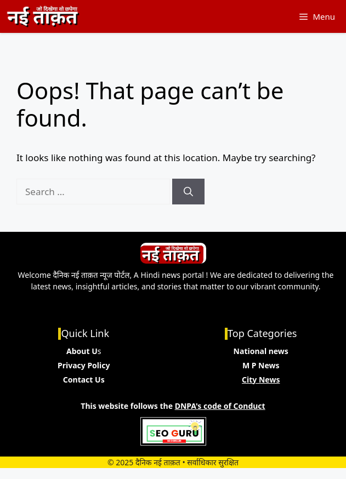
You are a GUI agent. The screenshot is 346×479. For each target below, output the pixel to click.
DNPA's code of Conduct (220, 406)
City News (261, 379)
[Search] (188, 192)
